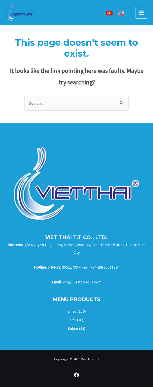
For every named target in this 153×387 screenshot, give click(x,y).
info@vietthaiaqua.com (82, 282)
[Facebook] (76, 374)
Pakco (73, 328)
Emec (72, 311)
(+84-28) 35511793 (63, 267)
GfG (73, 319)
